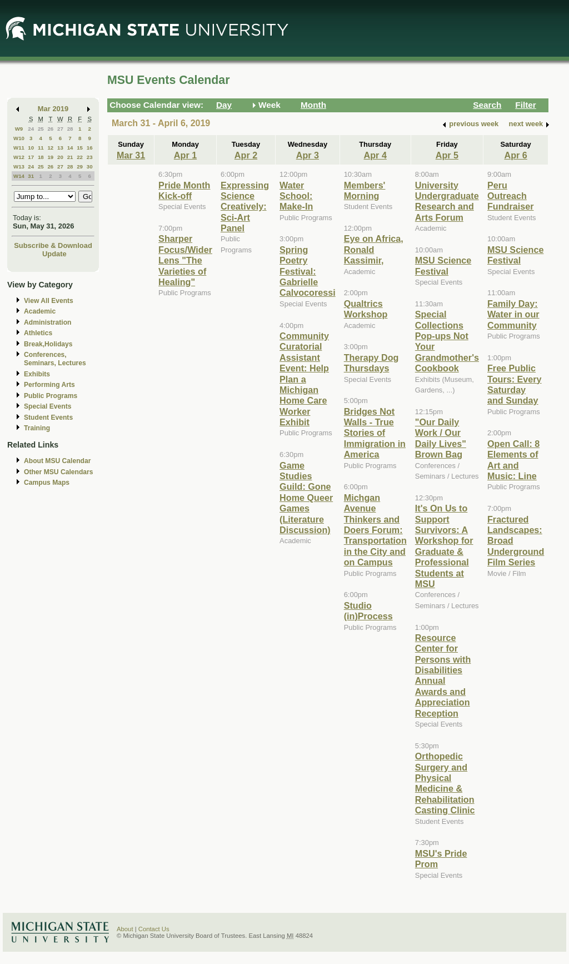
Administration (47, 322)
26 (50, 129)
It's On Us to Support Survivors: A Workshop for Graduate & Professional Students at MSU (444, 546)
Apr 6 (515, 155)
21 (70, 157)
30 (90, 166)
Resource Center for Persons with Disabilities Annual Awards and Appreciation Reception (443, 675)
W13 (18, 166)
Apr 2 (245, 155)
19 (50, 157)
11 (41, 148)
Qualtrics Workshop (366, 309)
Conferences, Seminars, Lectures (55, 359)
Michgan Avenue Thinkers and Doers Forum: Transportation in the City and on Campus (375, 530)
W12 (18, 157)
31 (31, 176)
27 (60, 129)
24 (31, 129)
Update (54, 254)
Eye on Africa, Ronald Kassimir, (373, 249)
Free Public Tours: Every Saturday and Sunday (514, 384)
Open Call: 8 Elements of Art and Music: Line (513, 460)
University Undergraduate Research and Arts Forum (447, 201)
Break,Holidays (48, 344)
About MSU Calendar (57, 461)
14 (70, 148)
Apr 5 (447, 155)
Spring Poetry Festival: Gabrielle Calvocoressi (307, 271)
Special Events (47, 406)
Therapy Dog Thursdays (371, 362)
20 (60, 157)
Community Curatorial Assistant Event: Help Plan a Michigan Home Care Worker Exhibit (304, 379)
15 (80, 148)
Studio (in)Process (368, 610)
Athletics (38, 333)
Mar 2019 (53, 109)
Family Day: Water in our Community (513, 314)
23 (90, 157)
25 (41, 129)
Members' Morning (365, 190)
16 (90, 148)
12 (50, 148)
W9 (19, 129)
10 (31, 148)
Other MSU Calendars (58, 472)
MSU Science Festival (443, 265)
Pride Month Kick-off (184, 190)
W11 (18, 148)
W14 (18, 176)
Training (37, 428)
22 (80, 157)
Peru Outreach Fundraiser (510, 196)
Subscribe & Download (53, 245)
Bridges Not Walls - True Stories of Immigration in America (375, 433)
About (125, 929)
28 (70, 129)
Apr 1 (185, 155)
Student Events (48, 417)
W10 (18, 138)
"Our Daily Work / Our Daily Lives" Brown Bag (440, 438)
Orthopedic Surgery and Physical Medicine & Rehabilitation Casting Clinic (445, 783)
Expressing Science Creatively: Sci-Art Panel (245, 206)
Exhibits (37, 374)
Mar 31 (131, 155)
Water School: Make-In (296, 196)
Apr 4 (375, 155)
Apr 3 (307, 155)
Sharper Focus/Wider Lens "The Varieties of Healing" (185, 260)
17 (31, 157)
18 (41, 157)
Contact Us (153, 929)
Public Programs (50, 396)
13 (60, 148)
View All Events (48, 301)
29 (80, 166)
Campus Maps (46, 482)
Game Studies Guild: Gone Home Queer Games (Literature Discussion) (306, 497)
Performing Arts (49, 385)
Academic (40, 311)
